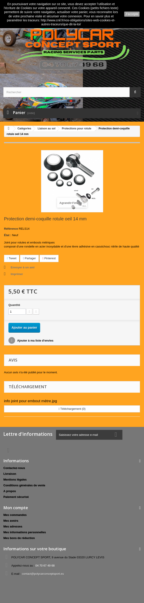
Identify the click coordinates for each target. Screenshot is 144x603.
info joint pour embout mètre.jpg (30, 401)
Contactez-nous (14, 468)
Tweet (11, 258)
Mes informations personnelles (24, 532)
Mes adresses (12, 526)
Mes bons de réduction (19, 538)
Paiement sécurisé (16, 496)
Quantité (14, 305)
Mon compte (15, 507)
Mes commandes (15, 515)
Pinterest (49, 258)
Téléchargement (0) (72, 408)
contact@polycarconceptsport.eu (43, 573)
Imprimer (17, 274)
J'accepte (131, 14)
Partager (29, 258)
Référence (11, 228)
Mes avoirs (10, 520)
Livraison (9, 473)
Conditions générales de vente (24, 485)
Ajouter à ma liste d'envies (34, 340)
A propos (9, 491)
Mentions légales (15, 479)
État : (7, 235)
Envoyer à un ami (23, 267)
